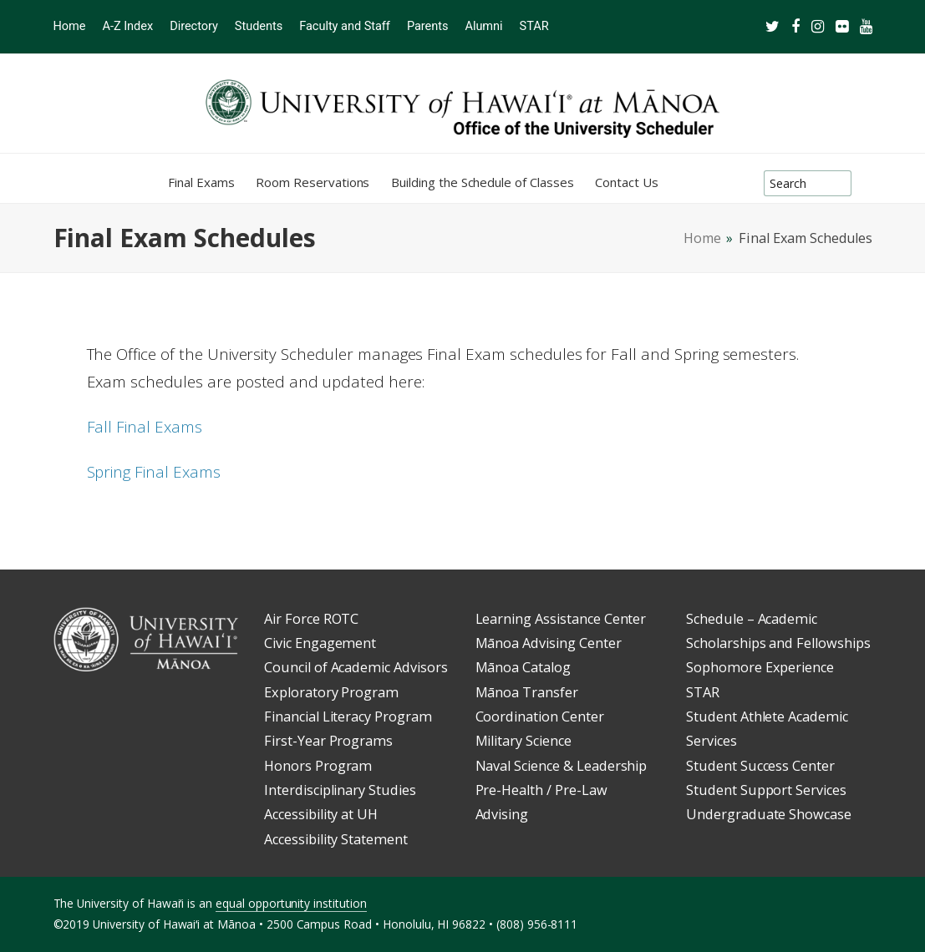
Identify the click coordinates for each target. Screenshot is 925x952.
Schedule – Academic (751, 619)
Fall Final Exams (144, 426)
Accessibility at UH (321, 814)
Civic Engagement (320, 643)
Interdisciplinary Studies (340, 790)
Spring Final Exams (154, 471)
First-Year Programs (328, 741)
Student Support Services (766, 790)
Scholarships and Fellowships (778, 643)
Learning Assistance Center (561, 619)
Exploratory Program (331, 692)
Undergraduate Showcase (768, 814)
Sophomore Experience (760, 667)
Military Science (523, 741)
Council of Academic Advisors (356, 667)
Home (702, 238)
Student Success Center (760, 766)
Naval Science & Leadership (561, 766)
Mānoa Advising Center (548, 643)
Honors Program (318, 766)
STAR (702, 692)
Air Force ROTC (311, 619)
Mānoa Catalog (523, 667)
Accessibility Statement (336, 839)
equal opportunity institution (291, 903)
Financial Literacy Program (348, 716)
